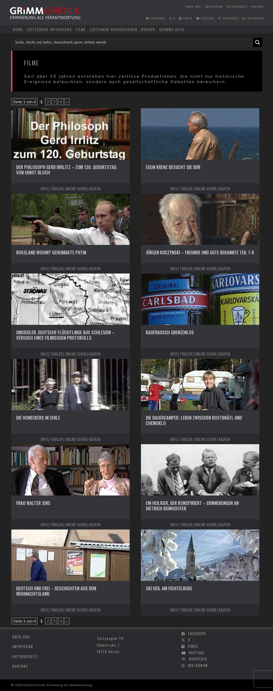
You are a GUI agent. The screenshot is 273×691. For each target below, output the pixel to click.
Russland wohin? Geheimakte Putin (51, 252)
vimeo (185, 18)
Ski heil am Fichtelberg (169, 588)
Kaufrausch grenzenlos (170, 332)
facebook (155, 18)
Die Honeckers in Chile (38, 417)
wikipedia (228, 18)
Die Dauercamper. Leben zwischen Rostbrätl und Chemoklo (194, 420)
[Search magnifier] (257, 42)
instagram (253, 18)
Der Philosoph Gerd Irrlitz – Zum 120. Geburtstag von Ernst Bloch (66, 170)
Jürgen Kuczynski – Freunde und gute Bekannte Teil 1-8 (200, 252)
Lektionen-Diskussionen (113, 29)
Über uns (193, 7)
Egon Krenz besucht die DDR (173, 167)
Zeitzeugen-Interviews (49, 29)
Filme (81, 29)
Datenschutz (237, 7)
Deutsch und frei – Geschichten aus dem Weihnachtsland (56, 591)
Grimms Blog (172, 29)
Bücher (148, 29)
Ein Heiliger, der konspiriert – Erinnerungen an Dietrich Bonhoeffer (192, 506)
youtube (205, 18)
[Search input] (133, 42)
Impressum (214, 7)
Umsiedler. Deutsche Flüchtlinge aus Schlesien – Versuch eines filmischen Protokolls (65, 335)
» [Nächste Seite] (67, 101)
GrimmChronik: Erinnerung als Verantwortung (57, 685)
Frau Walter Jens (33, 503)
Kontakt (257, 7)
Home (18, 29)
